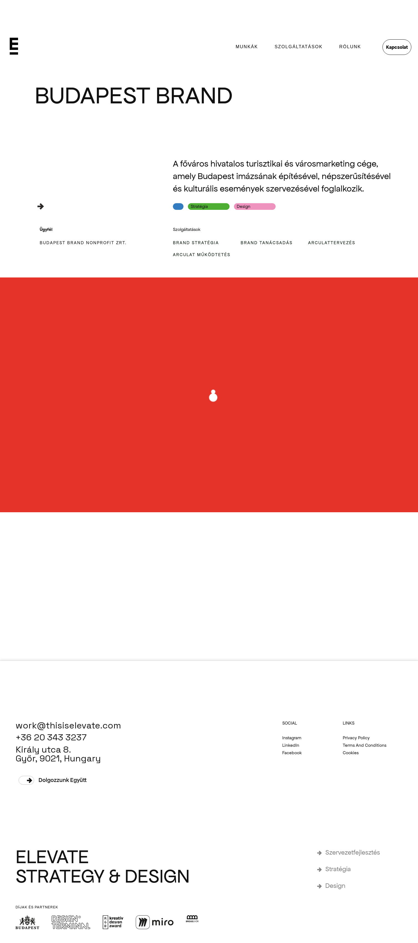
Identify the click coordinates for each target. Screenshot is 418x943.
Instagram (291, 738)
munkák (247, 46)
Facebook (292, 753)
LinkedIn (290, 745)
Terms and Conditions (364, 745)
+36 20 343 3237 (51, 737)
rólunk (350, 46)
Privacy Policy (356, 738)
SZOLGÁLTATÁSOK (299, 46)
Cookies (351, 753)
